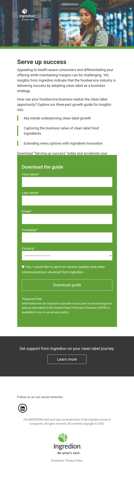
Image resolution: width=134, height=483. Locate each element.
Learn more (67, 359)
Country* (28, 248)
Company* (29, 230)
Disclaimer (57, 460)
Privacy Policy (74, 460)
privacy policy (59, 312)
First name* (30, 174)
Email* (26, 211)
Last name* (30, 193)
